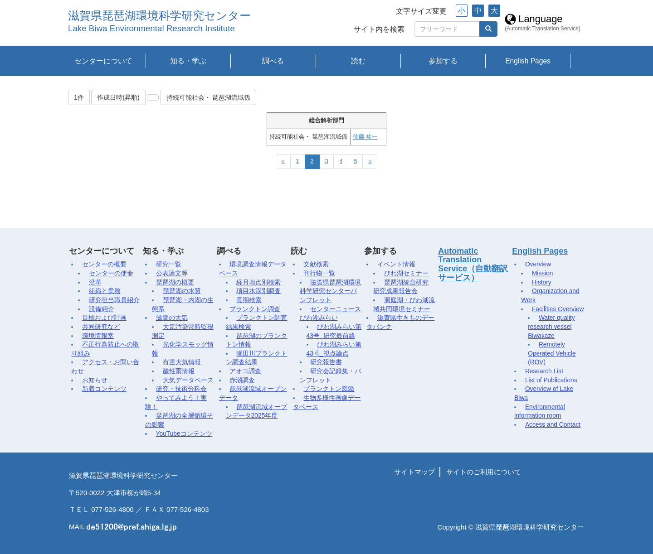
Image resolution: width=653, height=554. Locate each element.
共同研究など (101, 326)
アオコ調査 (245, 371)
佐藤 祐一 (365, 137)
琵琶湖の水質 (182, 291)
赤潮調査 (242, 380)
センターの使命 (111, 273)
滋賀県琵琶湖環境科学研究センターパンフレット (330, 291)
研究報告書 (326, 362)
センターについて (103, 61)
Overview (538, 264)
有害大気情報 (182, 362)
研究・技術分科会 (181, 388)
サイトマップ (414, 472)
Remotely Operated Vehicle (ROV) (552, 353)
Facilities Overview (558, 309)
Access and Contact (552, 424)
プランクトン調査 (254, 309)
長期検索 (249, 300)
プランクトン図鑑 (328, 388)
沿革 (95, 282)
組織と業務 (105, 291)
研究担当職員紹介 (114, 300)
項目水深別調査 (258, 291)
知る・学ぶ (188, 61)
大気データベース (188, 380)
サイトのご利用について (483, 472)
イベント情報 (396, 264)
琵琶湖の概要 (175, 282)
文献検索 (316, 264)
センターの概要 (104, 264)
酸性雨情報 (179, 371)
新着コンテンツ (104, 388)
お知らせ (94, 380)
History (541, 282)
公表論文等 (172, 273)
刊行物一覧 (319, 273)
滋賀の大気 (172, 317)
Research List (544, 371)
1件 (79, 97)
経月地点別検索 (258, 282)
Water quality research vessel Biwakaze (551, 326)
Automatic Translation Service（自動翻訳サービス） (473, 264)
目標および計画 (104, 317)
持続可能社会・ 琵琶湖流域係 (208, 97)
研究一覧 (168, 264)
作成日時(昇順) (118, 97)
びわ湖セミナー (406, 273)
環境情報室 (98, 335)
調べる (273, 61)
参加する (443, 61)
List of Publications (551, 380)
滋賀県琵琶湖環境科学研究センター (159, 16)
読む (358, 61)
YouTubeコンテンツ (184, 433)
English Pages (528, 61)
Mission (542, 273)
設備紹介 (101, 309)
